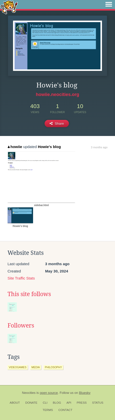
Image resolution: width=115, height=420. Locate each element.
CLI (45, 402)
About (15, 402)
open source (49, 393)
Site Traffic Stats (21, 278)
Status (97, 402)
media (36, 367)
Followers (21, 325)
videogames (18, 367)
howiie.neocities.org (57, 94)
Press (82, 402)
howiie (15, 147)
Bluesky (84, 393)
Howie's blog (49, 147)
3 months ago (99, 147)
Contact (65, 410)
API (68, 402)
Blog (57, 402)
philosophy (53, 367)
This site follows (29, 294)
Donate (31, 402)
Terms (48, 410)
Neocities (29, 393)
